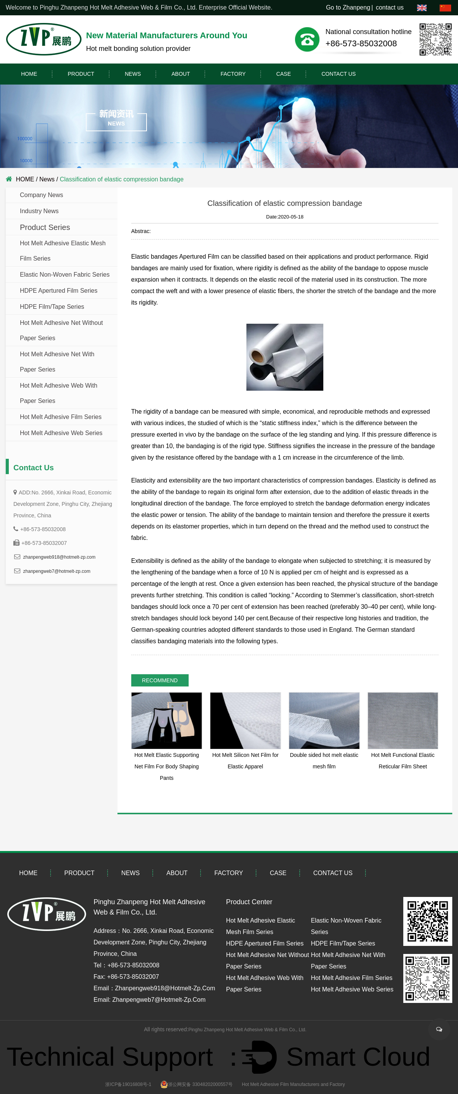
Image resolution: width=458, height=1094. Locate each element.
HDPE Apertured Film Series (59, 290)
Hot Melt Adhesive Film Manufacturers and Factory (293, 1084)
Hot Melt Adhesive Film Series (60, 417)
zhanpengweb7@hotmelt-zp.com (57, 571)
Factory (233, 74)
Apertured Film (199, 256)
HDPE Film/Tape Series (52, 306)
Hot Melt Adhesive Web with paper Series (58, 393)
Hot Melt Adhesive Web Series (61, 433)
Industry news (39, 211)
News (133, 74)
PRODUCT (81, 74)
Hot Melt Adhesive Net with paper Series (57, 362)
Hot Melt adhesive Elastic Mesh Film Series (63, 251)
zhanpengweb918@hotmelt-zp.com (59, 557)
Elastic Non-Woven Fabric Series (64, 274)
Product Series (45, 227)
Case (283, 74)
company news (41, 195)
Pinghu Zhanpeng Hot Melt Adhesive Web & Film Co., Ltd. (247, 1029)
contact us (390, 7)
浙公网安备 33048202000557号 (196, 1084)
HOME (29, 74)
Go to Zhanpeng (348, 7)
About (180, 74)
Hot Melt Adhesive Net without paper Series (61, 330)
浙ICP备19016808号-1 (128, 1084)
